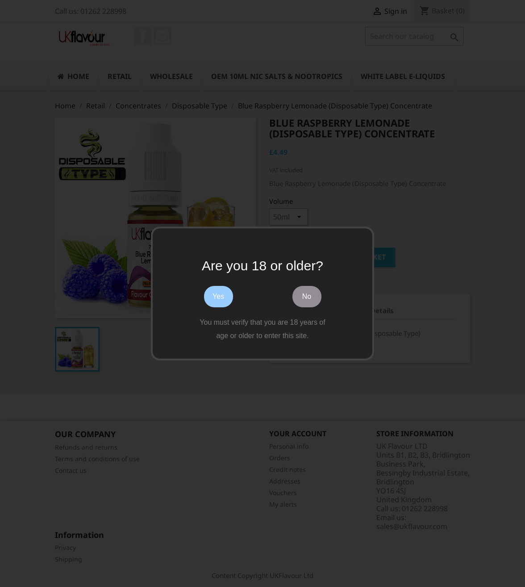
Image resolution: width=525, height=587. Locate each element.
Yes (218, 296)
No (306, 296)
